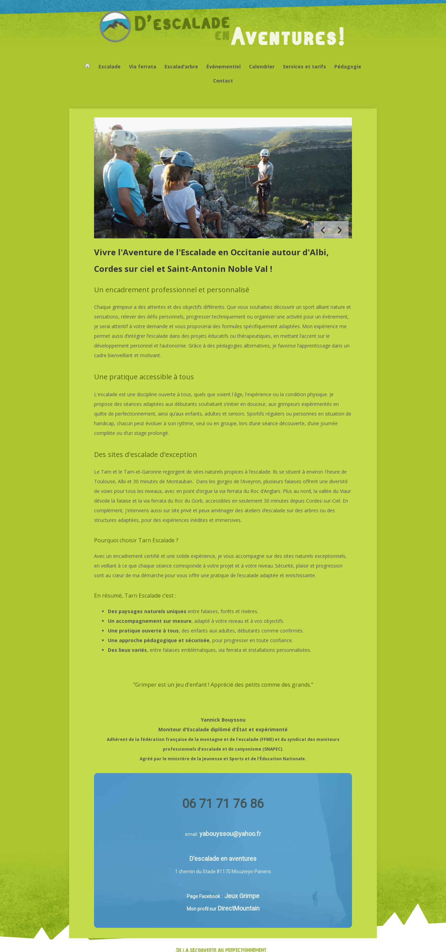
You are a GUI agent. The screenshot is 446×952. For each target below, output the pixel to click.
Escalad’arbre (181, 66)
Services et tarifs (304, 66)
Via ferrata (142, 66)
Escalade (110, 66)
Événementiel (223, 66)
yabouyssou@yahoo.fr (230, 833)
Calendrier (262, 66)
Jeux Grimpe (241, 895)
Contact (223, 80)
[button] (340, 229)
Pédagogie (347, 66)
